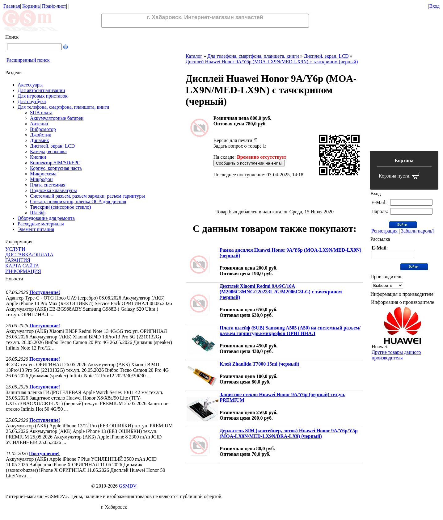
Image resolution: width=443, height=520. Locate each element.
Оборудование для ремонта (46, 218)
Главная (11, 6)
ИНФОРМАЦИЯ (23, 271)
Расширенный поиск (28, 60)
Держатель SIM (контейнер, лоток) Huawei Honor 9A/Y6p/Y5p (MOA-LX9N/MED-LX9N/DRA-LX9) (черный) (289, 433)
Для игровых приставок (42, 96)
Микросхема (43, 173)
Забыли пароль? (417, 230)
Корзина (31, 6)
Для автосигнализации (41, 90)
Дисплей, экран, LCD (52, 146)
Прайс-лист (54, 6)
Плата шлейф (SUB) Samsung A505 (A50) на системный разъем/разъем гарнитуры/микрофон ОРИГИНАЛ (290, 330)
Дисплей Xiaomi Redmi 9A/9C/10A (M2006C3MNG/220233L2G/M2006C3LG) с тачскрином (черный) (281, 291)
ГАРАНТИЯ (17, 260)
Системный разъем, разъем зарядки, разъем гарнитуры (87, 196)
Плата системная (47, 184)
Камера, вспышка (48, 151)
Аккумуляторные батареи (56, 118)
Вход (434, 6)
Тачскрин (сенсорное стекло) (60, 207)
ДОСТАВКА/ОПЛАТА (29, 254)
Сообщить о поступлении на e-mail (249, 163)
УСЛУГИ (15, 249)
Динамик (39, 140)
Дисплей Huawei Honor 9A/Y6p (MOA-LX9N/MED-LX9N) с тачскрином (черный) (272, 61)
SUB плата (41, 112)
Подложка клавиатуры (53, 190)
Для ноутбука (32, 101)
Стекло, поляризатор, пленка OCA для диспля (78, 201)
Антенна (39, 123)
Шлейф (37, 212)
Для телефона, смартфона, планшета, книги (63, 107)
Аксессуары (30, 84)
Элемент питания (36, 229)
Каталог (194, 56)
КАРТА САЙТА (22, 265)
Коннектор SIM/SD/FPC (55, 162)
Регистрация (384, 230)
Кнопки (38, 157)
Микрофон (41, 179)
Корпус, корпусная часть (56, 168)
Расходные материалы (41, 223)
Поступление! (44, 292)
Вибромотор (43, 129)
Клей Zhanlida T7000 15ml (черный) (259, 364)
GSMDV (128, 486)
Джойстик (40, 134)
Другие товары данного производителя (396, 355)
